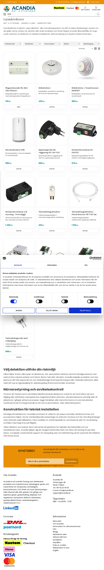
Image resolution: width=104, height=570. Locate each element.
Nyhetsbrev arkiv (60, 534)
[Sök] (98, 14)
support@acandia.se (62, 493)
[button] (5, 15)
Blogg (55, 532)
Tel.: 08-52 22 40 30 (61, 488)
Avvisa (19, 310)
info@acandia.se (78, 2)
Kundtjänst (57, 540)
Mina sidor (57, 521)
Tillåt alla (85, 310)
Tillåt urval (52, 310)
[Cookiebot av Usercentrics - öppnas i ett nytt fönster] (91, 258)
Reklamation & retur (61, 548)
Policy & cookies (59, 545)
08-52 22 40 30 (63, 2)
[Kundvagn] (96, 10)
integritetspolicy (69, 465)
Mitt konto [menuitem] (85, 10)
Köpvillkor (57, 542)
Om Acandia (58, 524)
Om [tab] (86, 265)
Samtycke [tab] (18, 265)
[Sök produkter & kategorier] (51, 14)
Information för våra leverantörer (67, 526)
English (56, 550)
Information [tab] (52, 265)
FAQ (54, 529)
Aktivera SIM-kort (60, 537)
